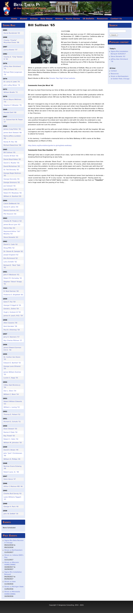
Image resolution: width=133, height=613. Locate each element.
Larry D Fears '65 (10, 189)
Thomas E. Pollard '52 (12, 414)
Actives (34, 19)
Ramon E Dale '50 (10, 432)
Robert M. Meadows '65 (13, 193)
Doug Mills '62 (9, 248)
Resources (102, 19)
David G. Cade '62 (11, 244)
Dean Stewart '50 (10, 429)
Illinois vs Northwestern (13, 550)
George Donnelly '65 (12, 179)
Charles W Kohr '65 (11, 156)
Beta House (46, 19)
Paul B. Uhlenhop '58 (12, 330)
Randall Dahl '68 (10, 112)
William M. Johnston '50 (13, 443)
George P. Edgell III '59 (12, 305)
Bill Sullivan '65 (9, 152)
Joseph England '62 (11, 255)
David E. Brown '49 (11, 450)
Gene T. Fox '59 (9, 302)
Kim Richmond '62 (11, 258)
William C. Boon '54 (11, 394)
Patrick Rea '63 (9, 228)
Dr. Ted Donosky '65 (11, 170)
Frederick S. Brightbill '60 (13, 295)
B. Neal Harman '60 (11, 291)
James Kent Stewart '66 (13, 133)
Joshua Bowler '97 (10, 50)
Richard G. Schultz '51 (12, 422)
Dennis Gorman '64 (11, 210)
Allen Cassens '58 (10, 323)
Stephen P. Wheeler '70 (13, 105)
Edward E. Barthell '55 (12, 363)
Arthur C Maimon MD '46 (13, 486)
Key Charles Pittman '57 (13, 340)
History (59, 19)
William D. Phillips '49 (12, 459)
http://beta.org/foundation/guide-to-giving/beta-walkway (50, 145)
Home (14, 19)
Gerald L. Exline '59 (11, 309)
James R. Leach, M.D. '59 (13, 316)
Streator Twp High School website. (62, 78)
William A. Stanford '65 (12, 196)
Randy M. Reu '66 (10, 142)
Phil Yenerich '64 (10, 214)
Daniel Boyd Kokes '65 (12, 159)
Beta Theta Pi (27, 4)
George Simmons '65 (12, 182)
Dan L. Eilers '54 (10, 391)
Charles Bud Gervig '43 (13, 493)
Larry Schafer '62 (10, 262)
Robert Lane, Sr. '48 (11, 472)
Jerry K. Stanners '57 (12, 337)
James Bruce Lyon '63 (12, 224)
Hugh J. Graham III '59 (12, 312)
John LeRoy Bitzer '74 (12, 85)
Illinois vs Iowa (10, 581)
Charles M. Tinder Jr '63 (13, 221)
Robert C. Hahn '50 (11, 439)
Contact (114, 71)
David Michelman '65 (12, 166)
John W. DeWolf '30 (11, 514)
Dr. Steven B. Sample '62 (13, 251)
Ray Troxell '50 (9, 436)
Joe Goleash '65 (10, 186)
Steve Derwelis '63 (11, 237)
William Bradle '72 (11, 92)
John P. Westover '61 (11, 275)
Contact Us (116, 19)
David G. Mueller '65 (11, 163)
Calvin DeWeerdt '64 (12, 203)
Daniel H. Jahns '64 (11, 207)
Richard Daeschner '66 (12, 145)
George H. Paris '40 (11, 506)
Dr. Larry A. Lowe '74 (12, 82)
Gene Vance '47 (10, 479)
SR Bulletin (88, 19)
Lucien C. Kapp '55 (11, 378)
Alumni (23, 19)
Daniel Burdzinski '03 (12, 33)
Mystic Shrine (73, 19)
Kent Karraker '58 (10, 326)
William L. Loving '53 (12, 407)
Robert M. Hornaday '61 (13, 278)
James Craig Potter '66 (12, 129)
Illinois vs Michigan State (13, 587)
